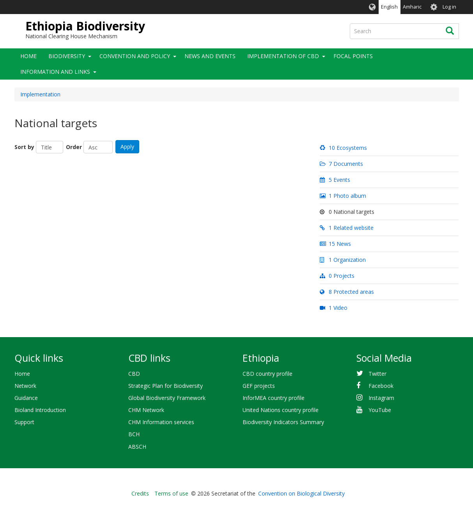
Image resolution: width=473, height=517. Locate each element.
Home (28, 56)
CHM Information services (161, 422)
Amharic (412, 7)
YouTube (379, 410)
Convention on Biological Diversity (301, 493)
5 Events (335, 179)
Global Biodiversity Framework (166, 398)
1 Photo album (343, 195)
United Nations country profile (281, 410)
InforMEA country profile (274, 398)
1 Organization (342, 259)
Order (74, 147)
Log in (449, 7)
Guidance (26, 398)
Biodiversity (66, 56)
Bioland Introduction (40, 410)
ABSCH (137, 446)
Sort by (24, 147)
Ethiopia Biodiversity (85, 26)
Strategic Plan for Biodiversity (165, 385)
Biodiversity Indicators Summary (283, 422)
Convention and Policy (134, 56)
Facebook (380, 385)
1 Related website (346, 227)
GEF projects (259, 385)
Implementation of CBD (283, 56)
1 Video (333, 307)
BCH (134, 434)
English (389, 7)
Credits (140, 493)
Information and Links (55, 71)
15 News (335, 243)
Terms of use (171, 493)
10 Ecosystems (343, 147)
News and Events (210, 56)
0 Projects (337, 275)
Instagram (381, 398)
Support (24, 422)
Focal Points (353, 56)
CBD (134, 373)
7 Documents (341, 163)
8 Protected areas (347, 291)
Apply (127, 146)
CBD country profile (267, 373)
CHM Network (146, 410)
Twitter (377, 373)
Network (25, 385)
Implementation (40, 94)
